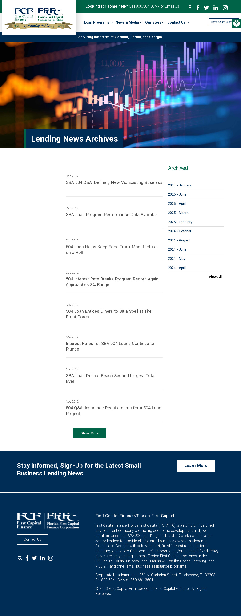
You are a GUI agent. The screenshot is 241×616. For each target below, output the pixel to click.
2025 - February (180, 222)
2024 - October (179, 231)
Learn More (196, 465)
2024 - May (176, 259)
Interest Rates (223, 22)
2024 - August (179, 240)
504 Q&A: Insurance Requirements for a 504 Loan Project (113, 410)
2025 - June (177, 194)
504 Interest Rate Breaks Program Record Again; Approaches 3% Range (112, 281)
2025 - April (177, 203)
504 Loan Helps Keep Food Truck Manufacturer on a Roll (112, 249)
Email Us (172, 6)
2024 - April (177, 268)
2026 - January (179, 185)
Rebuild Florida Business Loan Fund (128, 561)
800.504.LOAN (148, 6)
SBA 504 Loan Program (146, 536)
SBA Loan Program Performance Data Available (112, 214)
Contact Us (32, 539)
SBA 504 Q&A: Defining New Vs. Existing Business (114, 182)
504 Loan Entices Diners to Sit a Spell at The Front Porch (109, 314)
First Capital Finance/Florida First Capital (126, 525)
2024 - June (177, 249)
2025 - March (178, 213)
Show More (90, 433)
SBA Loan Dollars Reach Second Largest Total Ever (110, 378)
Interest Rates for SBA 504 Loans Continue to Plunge (110, 346)
